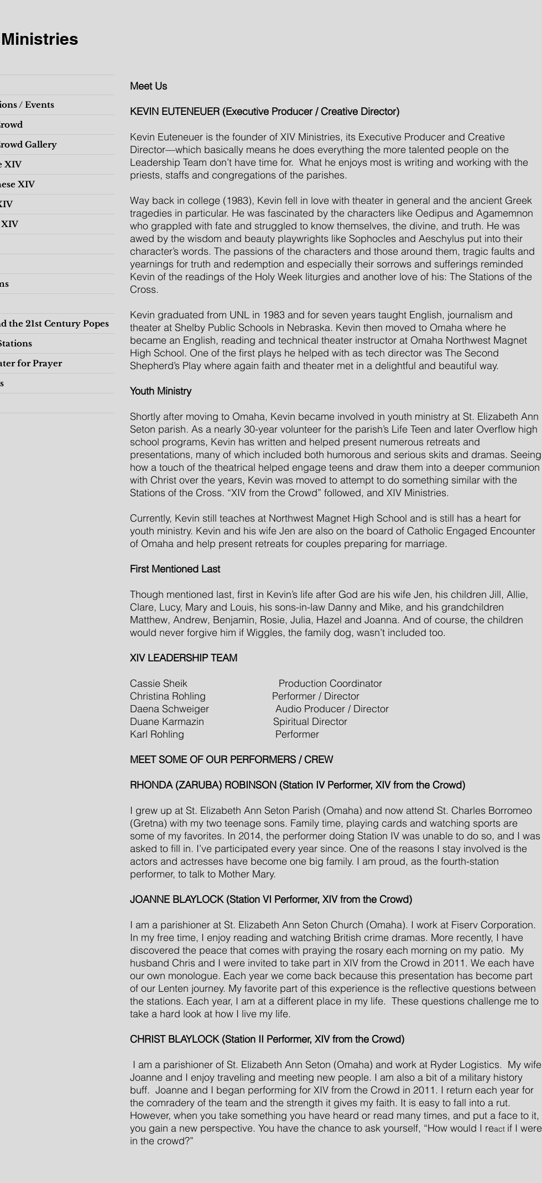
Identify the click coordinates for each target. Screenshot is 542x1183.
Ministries (40, 39)
